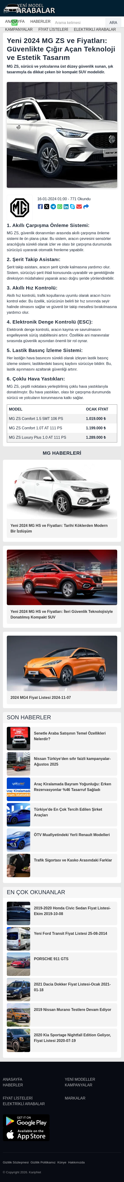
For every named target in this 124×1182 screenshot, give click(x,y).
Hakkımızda (76, 1162)
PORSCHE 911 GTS (51, 959)
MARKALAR (75, 1098)
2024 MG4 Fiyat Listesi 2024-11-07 (41, 698)
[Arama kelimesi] (78, 22)
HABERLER (40, 21)
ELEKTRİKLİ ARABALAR (24, 1104)
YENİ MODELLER (80, 1079)
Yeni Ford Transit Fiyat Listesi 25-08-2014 (70, 933)
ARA (113, 23)
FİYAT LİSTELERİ (18, 1098)
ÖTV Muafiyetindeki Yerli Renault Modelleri (72, 835)
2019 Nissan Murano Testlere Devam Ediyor (72, 1010)
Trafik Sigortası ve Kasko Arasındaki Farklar (73, 860)
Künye (62, 1162)
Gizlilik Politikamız (43, 1162)
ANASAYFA (15, 21)
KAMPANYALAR (78, 1085)
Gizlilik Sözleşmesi (16, 1162)
